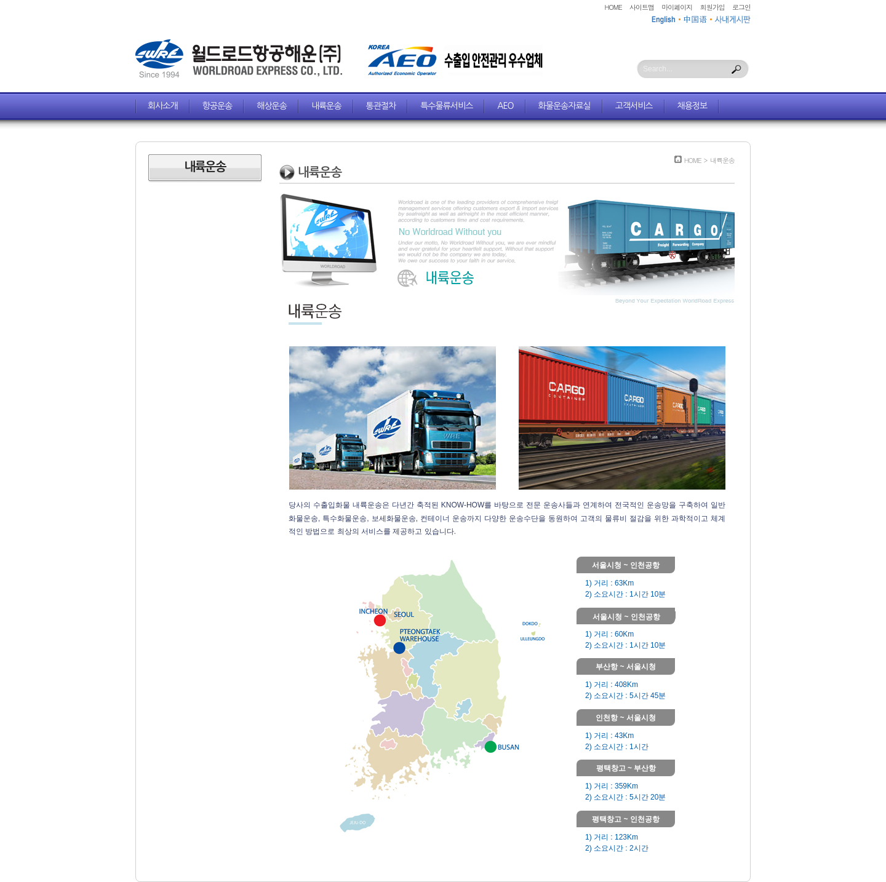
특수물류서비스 (446, 105)
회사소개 (163, 105)
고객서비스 (634, 105)
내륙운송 (326, 105)
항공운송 (217, 105)
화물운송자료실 (564, 105)
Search (736, 69)
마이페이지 (676, 7)
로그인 (741, 7)
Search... (657, 69)
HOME (613, 7)
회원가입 (712, 7)
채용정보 (692, 105)
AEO (505, 105)
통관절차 (381, 105)
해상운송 (272, 105)
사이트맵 (641, 7)
